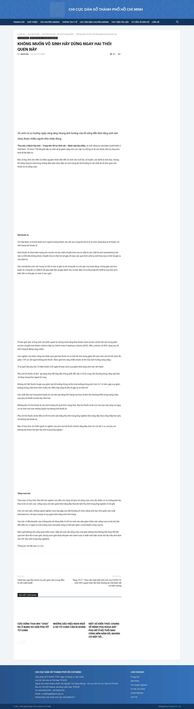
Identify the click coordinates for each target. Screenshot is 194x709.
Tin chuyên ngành (50, 22)
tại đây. (40, 546)
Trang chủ (19, 22)
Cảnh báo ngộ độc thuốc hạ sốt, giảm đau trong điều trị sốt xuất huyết (41, 581)
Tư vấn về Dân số (140, 22)
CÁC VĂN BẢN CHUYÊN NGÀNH (94, 22)
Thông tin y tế (69, 22)
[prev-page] (19, 642)
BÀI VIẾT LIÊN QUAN (27, 595)
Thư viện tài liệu (120, 22)
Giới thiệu (32, 22)
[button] (177, 22)
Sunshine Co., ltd (174, 706)
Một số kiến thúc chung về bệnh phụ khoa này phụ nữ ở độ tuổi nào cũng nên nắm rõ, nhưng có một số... (104, 630)
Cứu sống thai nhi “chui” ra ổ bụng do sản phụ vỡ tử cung (33, 627)
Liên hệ (155, 22)
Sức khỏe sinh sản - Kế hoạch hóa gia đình (58, 34)
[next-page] (23, 642)
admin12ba (24, 54)
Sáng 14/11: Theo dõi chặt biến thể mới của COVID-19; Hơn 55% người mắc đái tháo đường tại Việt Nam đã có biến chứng (97, 583)
